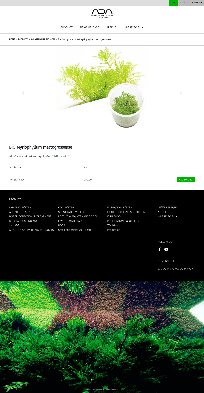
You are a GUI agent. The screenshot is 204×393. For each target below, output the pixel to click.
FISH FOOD (114, 216)
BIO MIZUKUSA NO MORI (42, 39)
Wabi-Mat (113, 225)
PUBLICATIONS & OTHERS (123, 220)
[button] (23, 93)
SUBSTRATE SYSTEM (71, 212)
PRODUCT (67, 27)
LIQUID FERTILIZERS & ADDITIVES (127, 212)
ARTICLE (111, 27)
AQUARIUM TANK (19, 212)
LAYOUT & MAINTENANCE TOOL (78, 216)
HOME (12, 39)
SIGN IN (184, 2)
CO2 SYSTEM (66, 207)
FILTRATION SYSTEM (120, 207)
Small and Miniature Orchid (74, 229)
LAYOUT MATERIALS (70, 220)
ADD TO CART (186, 180)
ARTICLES (163, 212)
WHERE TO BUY (133, 27)
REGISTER (197, 2)
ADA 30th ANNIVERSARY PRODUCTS (31, 229)
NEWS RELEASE (89, 27)
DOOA (61, 225)
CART (173, 2)
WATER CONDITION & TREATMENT (30, 216)
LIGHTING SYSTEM (20, 207)
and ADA (14, 225)
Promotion (113, 229)
